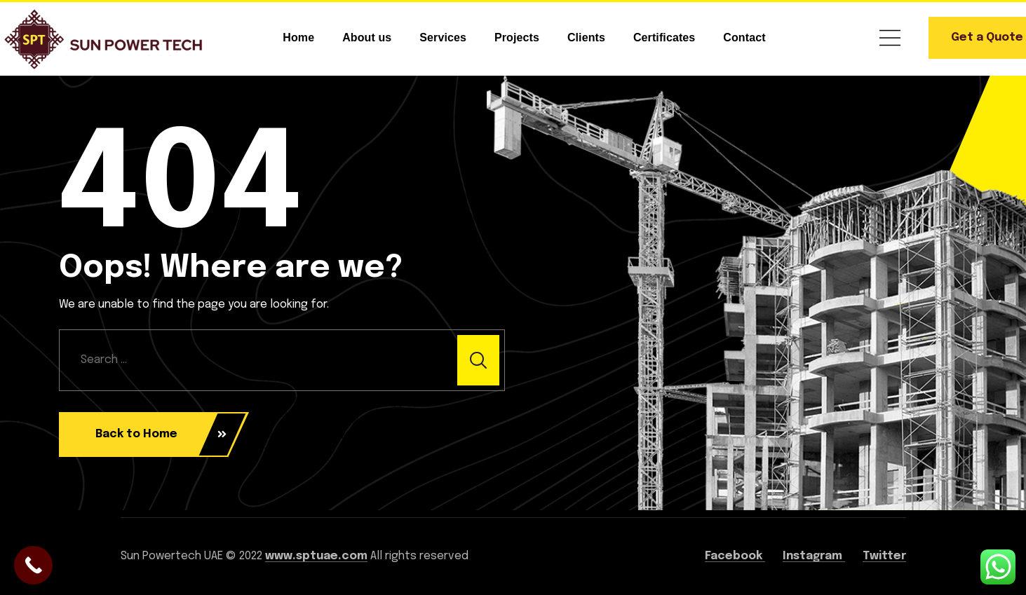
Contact (744, 37)
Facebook (735, 556)
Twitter (884, 556)
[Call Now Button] (33, 565)
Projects (516, 37)
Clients (586, 37)
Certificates (664, 37)
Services (442, 37)
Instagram (814, 556)
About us (366, 37)
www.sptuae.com (316, 556)
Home (298, 37)
